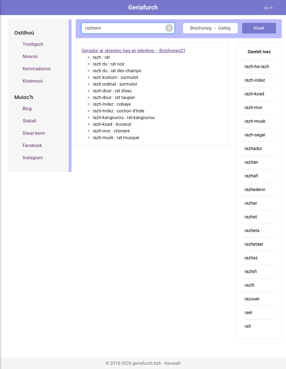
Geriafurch (143, 7)
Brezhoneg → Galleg (210, 28)
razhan (251, 162)
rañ (248, 326)
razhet (251, 217)
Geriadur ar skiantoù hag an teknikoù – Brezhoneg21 (133, 50)
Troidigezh (33, 44)
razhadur (253, 148)
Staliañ (29, 121)
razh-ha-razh (257, 66)
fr (271, 8)
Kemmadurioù (37, 68)
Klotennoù (33, 81)
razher (251, 203)
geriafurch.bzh (147, 363)
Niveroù (30, 56)
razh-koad (254, 94)
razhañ (251, 176)
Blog (27, 108)
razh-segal (255, 135)
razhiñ (251, 271)
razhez (251, 258)
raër (248, 312)
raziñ (249, 285)
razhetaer (254, 244)
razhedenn (255, 189)
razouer (252, 299)
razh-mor (254, 107)
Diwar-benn (34, 133)
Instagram (33, 157)
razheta (252, 230)
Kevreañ (172, 363)
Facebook (32, 145)
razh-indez (255, 80)
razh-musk (255, 121)
